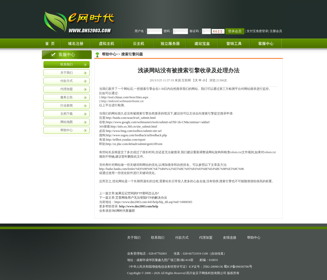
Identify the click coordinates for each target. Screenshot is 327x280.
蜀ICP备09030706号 (238, 266)
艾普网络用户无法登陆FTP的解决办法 (141, 197)
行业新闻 (66, 105)
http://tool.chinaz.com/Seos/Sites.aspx (124, 97)
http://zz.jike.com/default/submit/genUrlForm (134, 144)
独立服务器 (170, 43)
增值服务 (234, 43)
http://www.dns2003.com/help (138, 206)
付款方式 (66, 81)
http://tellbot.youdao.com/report (125, 139)
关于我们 (66, 72)
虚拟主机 (106, 43)
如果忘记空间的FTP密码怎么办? (137, 193)
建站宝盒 (202, 43)
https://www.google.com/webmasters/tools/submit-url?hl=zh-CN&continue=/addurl (158, 122)
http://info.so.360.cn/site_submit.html (134, 126)
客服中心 (268, 43)
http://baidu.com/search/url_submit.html (131, 118)
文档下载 (66, 113)
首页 (51, 43)
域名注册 (75, 43)
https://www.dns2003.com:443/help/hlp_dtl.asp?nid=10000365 (153, 202)
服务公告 (66, 97)
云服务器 (138, 43)
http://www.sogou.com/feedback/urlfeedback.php (136, 135)
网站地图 (66, 122)
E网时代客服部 (125, 211)
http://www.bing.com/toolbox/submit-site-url (134, 131)
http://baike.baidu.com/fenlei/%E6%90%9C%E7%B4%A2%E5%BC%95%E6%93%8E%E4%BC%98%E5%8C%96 (171, 169)
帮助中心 (66, 130)
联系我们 (66, 64)
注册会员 (276, 31)
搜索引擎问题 (132, 54)
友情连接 (229, 237)
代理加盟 (66, 89)
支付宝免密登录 (257, 31)
